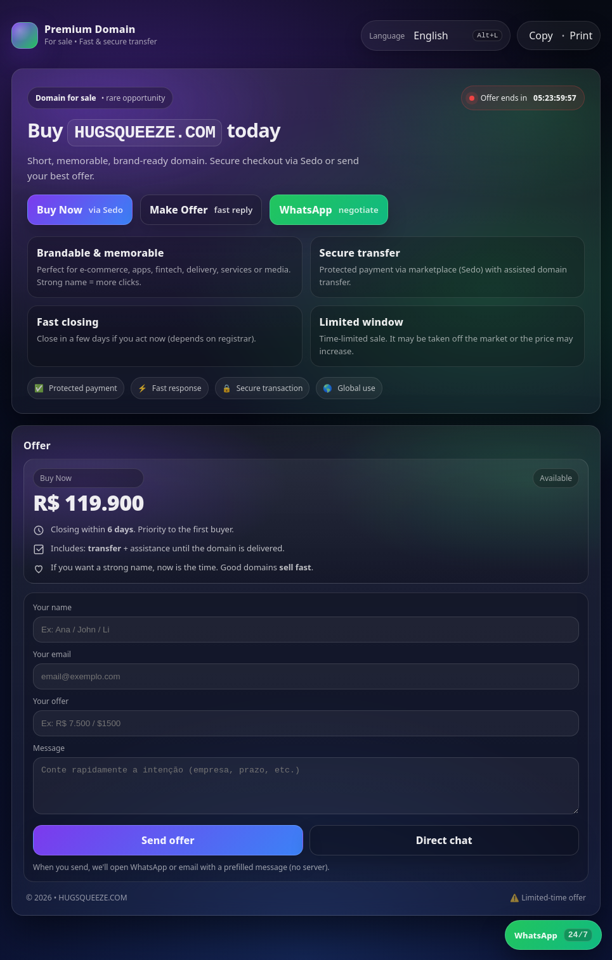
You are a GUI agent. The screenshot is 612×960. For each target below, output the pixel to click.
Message (49, 748)
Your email (52, 654)
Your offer (50, 701)
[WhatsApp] (553, 935)
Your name (52, 607)
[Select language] (438, 35)
